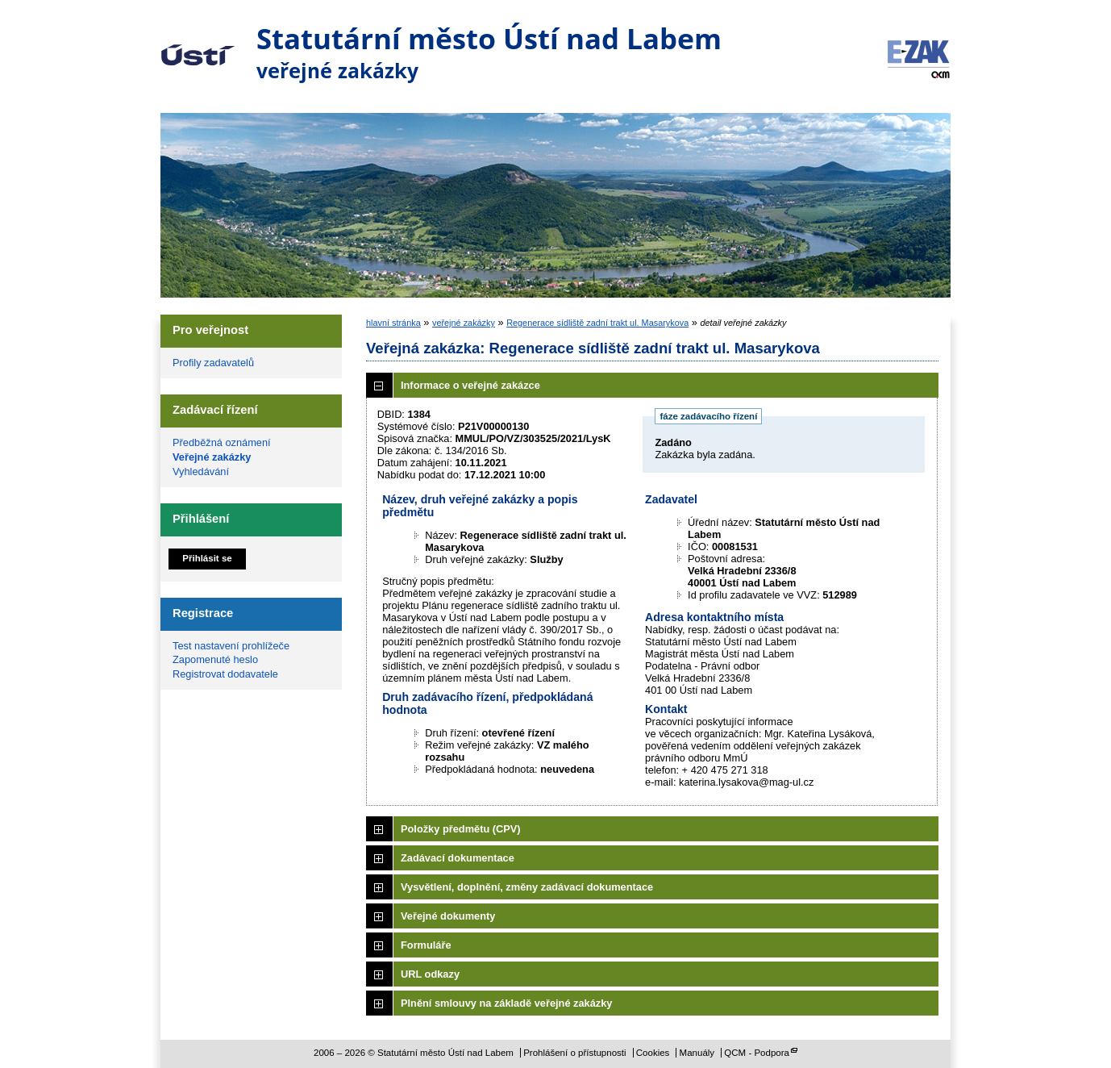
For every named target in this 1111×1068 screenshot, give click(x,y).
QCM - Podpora (756, 1053)
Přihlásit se (206, 558)
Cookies (653, 1053)
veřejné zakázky (463, 322)
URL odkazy (430, 974)
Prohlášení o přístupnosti (574, 1053)
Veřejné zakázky (212, 457)
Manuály (697, 1053)
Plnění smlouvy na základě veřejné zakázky (506, 1003)
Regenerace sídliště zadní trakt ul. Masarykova (597, 322)
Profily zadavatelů (213, 363)
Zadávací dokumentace (457, 858)
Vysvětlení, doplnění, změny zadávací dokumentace (527, 887)
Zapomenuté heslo (215, 659)
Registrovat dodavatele (225, 674)
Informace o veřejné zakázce (470, 385)
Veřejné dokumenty (448, 916)
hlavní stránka (393, 322)
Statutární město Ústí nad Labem (197, 43)
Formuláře (426, 945)
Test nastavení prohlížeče (231, 646)
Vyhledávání (201, 471)
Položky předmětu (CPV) (461, 829)
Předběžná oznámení (222, 442)
